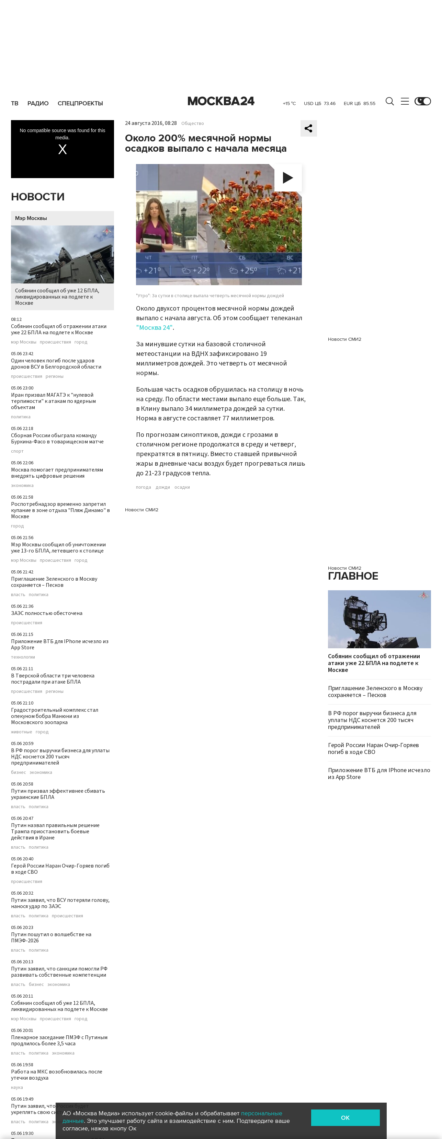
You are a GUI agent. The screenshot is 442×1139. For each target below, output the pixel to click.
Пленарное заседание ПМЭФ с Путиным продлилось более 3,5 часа (59, 1040)
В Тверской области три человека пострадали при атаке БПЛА (52, 679)
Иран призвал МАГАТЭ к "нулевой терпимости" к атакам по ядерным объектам (53, 401)
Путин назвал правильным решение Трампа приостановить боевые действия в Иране (55, 831)
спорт (17, 451)
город (81, 342)
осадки (182, 487)
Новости (38, 197)
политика (21, 417)
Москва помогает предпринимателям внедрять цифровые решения (57, 473)
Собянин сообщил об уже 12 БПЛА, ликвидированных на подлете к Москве (62, 266)
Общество (192, 123)
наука (17, 1087)
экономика (22, 485)
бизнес (18, 772)
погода (143, 487)
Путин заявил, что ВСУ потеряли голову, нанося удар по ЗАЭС (60, 903)
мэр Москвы (23, 342)
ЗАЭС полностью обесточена (46, 613)
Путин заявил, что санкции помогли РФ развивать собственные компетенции (59, 972)
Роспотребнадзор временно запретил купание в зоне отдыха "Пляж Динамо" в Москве (60, 510)
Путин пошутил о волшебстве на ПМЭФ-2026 (51, 937)
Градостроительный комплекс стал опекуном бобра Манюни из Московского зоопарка (54, 716)
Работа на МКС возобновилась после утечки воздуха (56, 1075)
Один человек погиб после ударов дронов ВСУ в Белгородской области (56, 364)
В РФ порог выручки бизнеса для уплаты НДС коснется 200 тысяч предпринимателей (60, 757)
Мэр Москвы (31, 218)
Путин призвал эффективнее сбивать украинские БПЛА (58, 794)
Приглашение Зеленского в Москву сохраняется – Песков (54, 582)
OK (345, 1117)
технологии (23, 657)
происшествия (55, 342)
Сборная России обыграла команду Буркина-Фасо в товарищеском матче (57, 438)
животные (21, 732)
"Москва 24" (154, 328)
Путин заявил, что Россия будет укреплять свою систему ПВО (50, 1109)
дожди (163, 487)
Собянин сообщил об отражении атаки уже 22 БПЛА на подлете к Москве (58, 329)
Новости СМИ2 (141, 510)
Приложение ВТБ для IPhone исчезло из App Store (60, 644)
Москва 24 (221, 101)
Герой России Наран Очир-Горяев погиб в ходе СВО (60, 869)
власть (18, 594)
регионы (55, 376)
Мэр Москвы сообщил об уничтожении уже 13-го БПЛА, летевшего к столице (58, 548)
